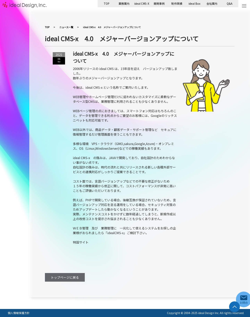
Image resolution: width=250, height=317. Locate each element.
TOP (106, 3)
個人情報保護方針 (19, 313)
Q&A (229, 3)
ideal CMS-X (141, 3)
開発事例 (159, 3)
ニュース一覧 (66, 27)
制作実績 (176, 3)
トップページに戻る (65, 277)
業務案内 (124, 3)
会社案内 (211, 3)
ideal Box (194, 3)
